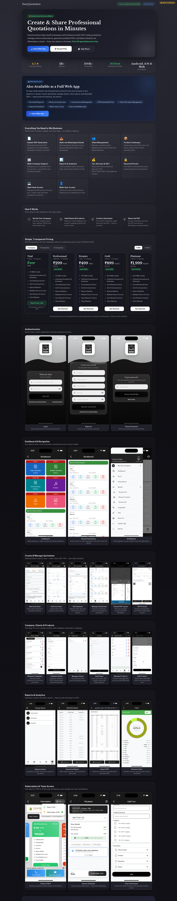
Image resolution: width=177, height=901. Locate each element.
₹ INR (138, 248)
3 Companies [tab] (44, 248)
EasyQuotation (31, 4)
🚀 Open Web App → (37, 114)
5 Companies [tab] (58, 248)
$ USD (147, 248)
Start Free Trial (37, 303)
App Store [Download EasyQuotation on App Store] (84, 49)
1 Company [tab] (31, 248)
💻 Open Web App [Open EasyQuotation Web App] (38, 49)
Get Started (63, 309)
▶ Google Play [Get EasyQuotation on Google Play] (61, 49)
